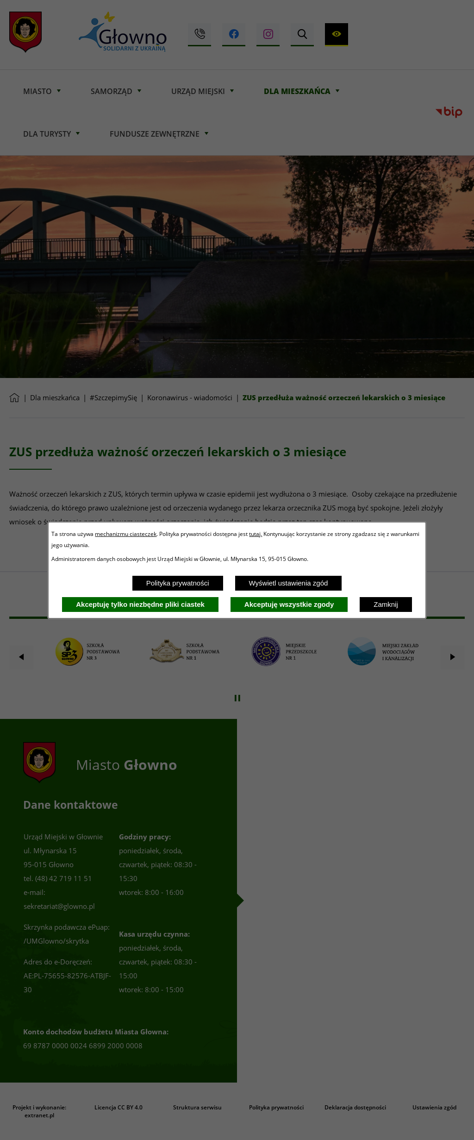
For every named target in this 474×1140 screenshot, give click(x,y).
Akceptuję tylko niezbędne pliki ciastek (140, 604)
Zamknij (386, 604)
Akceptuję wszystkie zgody (289, 604)
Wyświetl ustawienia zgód (288, 583)
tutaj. (255, 533)
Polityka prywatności (177, 583)
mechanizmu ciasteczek (125, 533)
